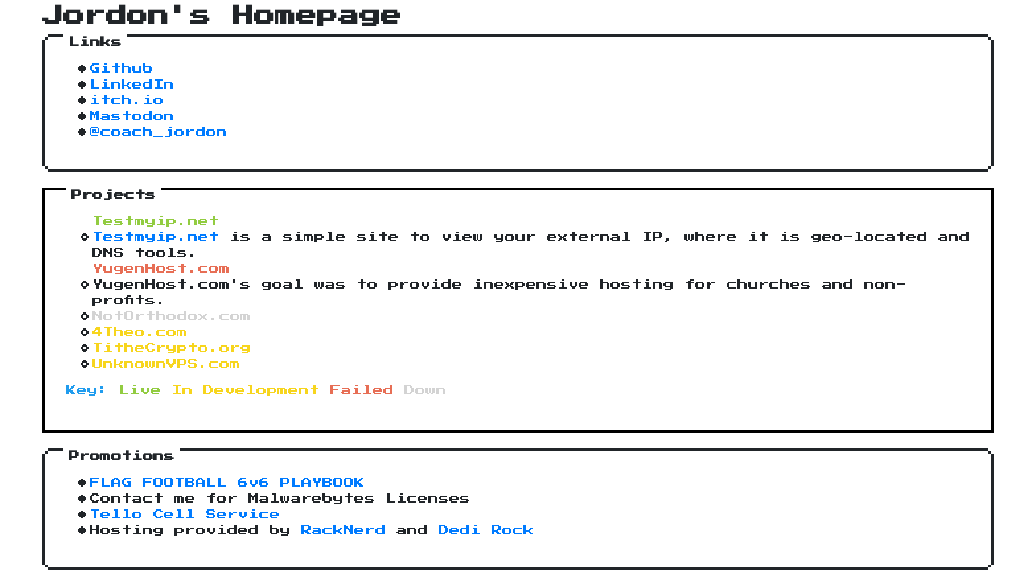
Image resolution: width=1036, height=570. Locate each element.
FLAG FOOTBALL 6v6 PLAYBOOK (227, 483)
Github (121, 68)
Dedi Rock (486, 530)
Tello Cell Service (185, 514)
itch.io (127, 100)
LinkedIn (132, 84)
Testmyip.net (155, 237)
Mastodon (132, 116)
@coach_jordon (158, 132)
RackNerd (343, 530)
